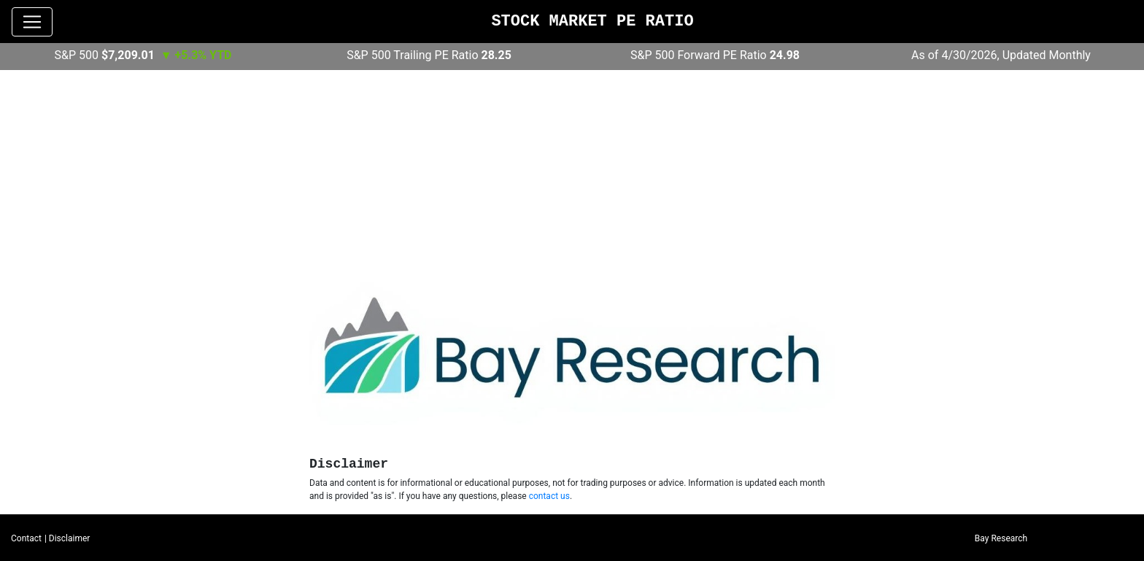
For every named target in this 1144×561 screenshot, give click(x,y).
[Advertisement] (572, 176)
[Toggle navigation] (32, 21)
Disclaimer (69, 538)
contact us (549, 496)
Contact (26, 538)
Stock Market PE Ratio (592, 21)
